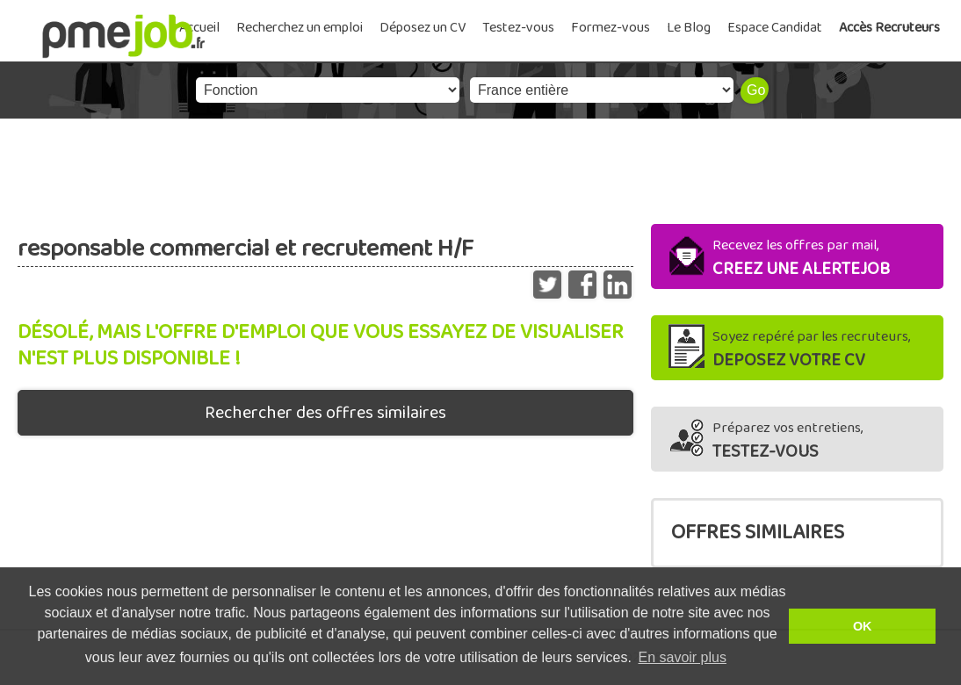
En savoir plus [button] (682, 657)
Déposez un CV (422, 28)
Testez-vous (518, 28)
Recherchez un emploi (299, 28)
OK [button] (862, 626)
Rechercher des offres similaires (325, 413)
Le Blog (689, 28)
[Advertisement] (480, 166)
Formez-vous (610, 28)
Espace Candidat (774, 28)
